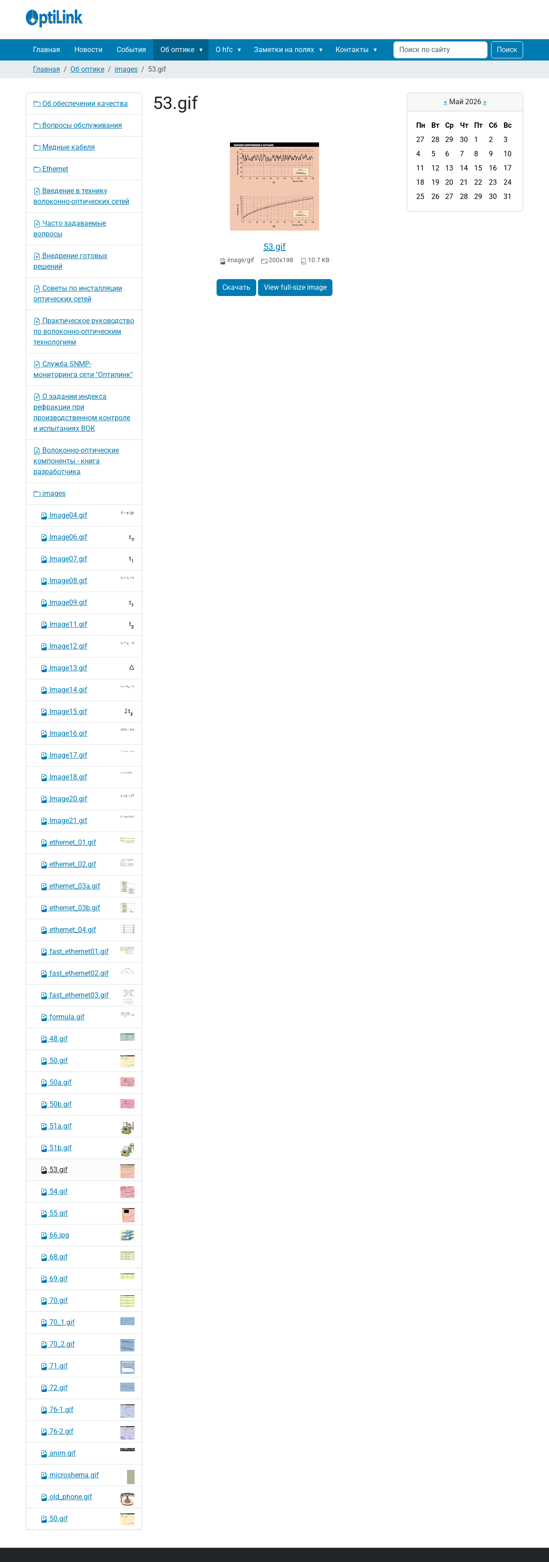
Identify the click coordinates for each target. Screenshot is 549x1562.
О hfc (224, 49)
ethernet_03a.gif (88, 887)
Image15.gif (88, 712)
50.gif (88, 1061)
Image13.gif (88, 667)
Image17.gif (88, 754)
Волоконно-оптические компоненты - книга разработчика (76, 461)
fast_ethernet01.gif (88, 951)
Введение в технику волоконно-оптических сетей (81, 196)
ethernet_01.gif (88, 842)
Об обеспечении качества (80, 103)
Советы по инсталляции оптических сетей (77, 293)
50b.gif (88, 1103)
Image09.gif (88, 602)
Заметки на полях (284, 49)
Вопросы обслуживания (77, 125)
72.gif (88, 1387)
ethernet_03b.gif (88, 908)
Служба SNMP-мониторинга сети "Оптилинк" (83, 369)
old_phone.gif (88, 1499)
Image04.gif (88, 514)
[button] (203, 50)
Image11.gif (88, 624)
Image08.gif (88, 580)
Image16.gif (88, 733)
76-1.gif (88, 1411)
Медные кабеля (64, 147)
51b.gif (88, 1150)
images (126, 69)
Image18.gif (88, 776)
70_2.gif (88, 1345)
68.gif (88, 1256)
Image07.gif (88, 559)
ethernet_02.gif (88, 863)
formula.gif (88, 1016)
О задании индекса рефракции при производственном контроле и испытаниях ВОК (81, 412)
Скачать (236, 287)
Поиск (507, 49)
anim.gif (88, 1452)
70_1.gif (88, 1322)
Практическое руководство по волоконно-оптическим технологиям (83, 331)
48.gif (88, 1038)
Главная (46, 49)
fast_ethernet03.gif (88, 997)
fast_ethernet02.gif (88, 973)
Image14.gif (88, 689)
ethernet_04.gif (88, 929)
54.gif (88, 1192)
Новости (88, 49)
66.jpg (88, 1235)
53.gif (274, 246)
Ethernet (50, 169)
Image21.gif (88, 820)
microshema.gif (88, 1477)
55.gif (88, 1215)
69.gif (88, 1278)
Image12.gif (88, 645)
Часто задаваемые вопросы (69, 228)
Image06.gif (88, 537)
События (131, 49)
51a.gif (88, 1128)
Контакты (352, 49)
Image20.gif (88, 798)
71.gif (88, 1367)
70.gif (88, 1301)
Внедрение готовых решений (70, 261)
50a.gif (88, 1082)
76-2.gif (88, 1433)
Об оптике (177, 49)
